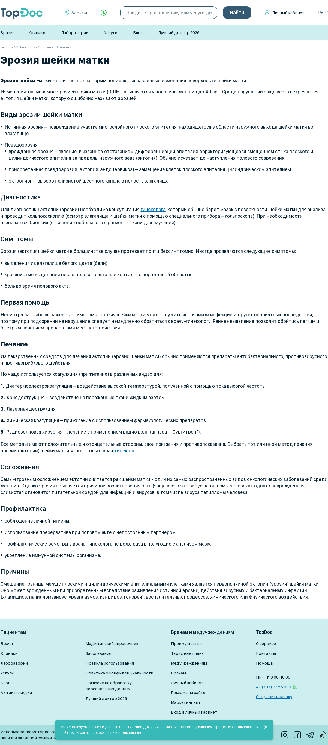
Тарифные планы (187, 653)
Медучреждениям (189, 663)
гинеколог (126, 450)
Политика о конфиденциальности (119, 673)
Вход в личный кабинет (194, 712)
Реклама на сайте (188, 692)
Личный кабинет (288, 12)
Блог (137, 32)
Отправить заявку (274, 696)
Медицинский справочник (112, 643)
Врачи (6, 32)
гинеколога (153, 209)
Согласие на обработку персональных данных (109, 685)
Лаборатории (74, 32)
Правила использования (110, 663)
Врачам (178, 673)
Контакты (266, 653)
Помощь (264, 663)
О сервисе (266, 643)
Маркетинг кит (186, 702)
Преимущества (186, 643)
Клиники (36, 32)
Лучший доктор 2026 (179, 32)
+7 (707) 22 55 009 (273, 686)
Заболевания (98, 653)
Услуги (110, 32)
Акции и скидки (16, 692)
